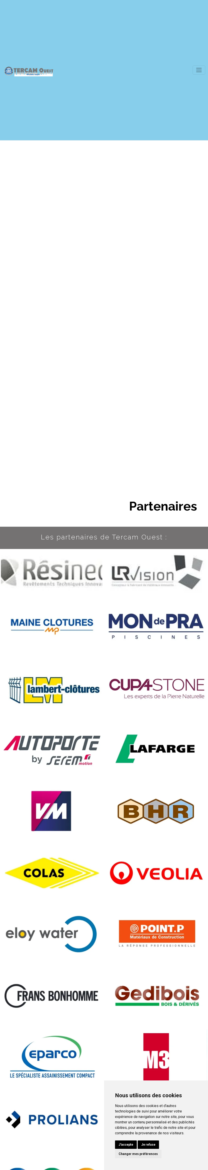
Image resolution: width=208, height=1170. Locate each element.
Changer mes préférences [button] (138, 1154)
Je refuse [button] (148, 1144)
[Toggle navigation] (199, 70)
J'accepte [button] (126, 1144)
